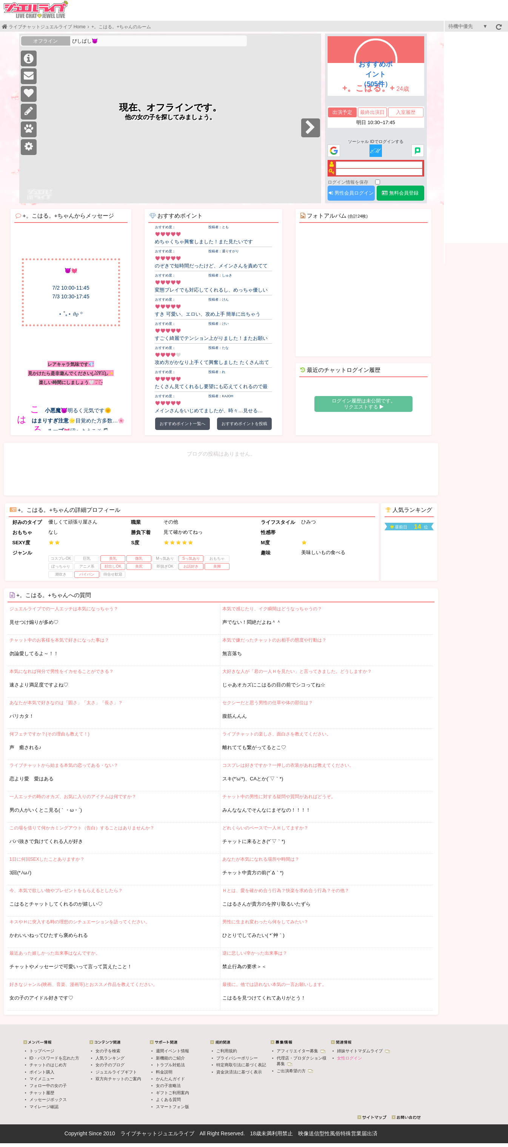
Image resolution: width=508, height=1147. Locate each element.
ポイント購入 (41, 1072)
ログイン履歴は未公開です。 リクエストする (364, 404)
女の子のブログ (110, 1065)
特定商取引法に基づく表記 (241, 1065)
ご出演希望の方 (295, 1071)
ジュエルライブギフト (116, 1072)
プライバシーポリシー (237, 1058)
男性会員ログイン (351, 193)
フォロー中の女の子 (48, 1085)
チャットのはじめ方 (48, 1065)
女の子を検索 (107, 1051)
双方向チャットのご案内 (118, 1078)
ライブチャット (138, 1133)
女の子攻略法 (168, 1085)
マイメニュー (41, 1078)
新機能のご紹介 (170, 1058)
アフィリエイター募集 (301, 1051)
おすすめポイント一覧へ (182, 423)
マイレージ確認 (43, 1106)
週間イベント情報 (172, 1051)
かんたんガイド (170, 1078)
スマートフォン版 (172, 1106)
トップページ (41, 1051)
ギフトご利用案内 (172, 1092)
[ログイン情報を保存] (377, 182)
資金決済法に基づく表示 (239, 1072)
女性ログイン (349, 1058)
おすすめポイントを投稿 (244, 423)
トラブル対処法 (170, 1065)
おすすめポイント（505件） (376, 74)
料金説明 (164, 1072)
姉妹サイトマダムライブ (363, 1051)
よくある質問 (168, 1099)
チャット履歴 (41, 1092)
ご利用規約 (226, 1051)
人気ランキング (110, 1058)
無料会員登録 (400, 193)
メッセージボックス (48, 1099)
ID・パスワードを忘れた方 (54, 1058)
